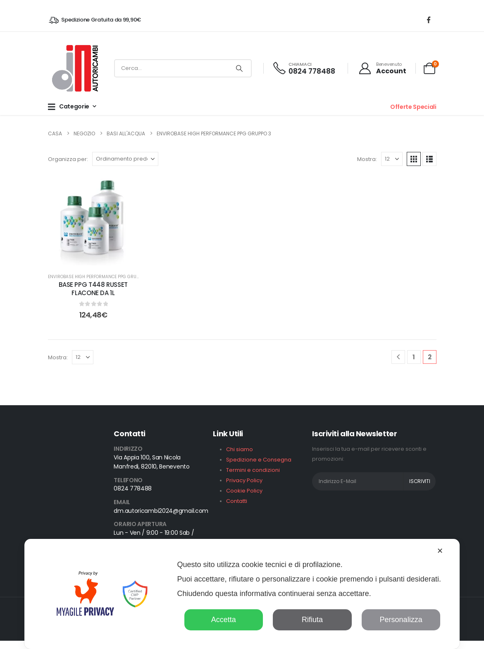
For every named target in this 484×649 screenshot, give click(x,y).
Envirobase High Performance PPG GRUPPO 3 (98, 277)
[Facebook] (428, 20)
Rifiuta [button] (312, 619)
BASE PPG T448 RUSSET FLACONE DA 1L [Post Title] (93, 288)
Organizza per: (68, 159)
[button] (414, 159)
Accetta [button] (223, 619)
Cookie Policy (244, 491)
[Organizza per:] (125, 159)
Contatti (236, 501)
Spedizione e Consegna (258, 460)
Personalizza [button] (401, 619)
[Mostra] (392, 159)
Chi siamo (239, 449)
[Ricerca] (239, 68)
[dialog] (242, 594)
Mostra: (367, 159)
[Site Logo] (74, 68)
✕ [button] (440, 551)
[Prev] (398, 357)
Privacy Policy (244, 480)
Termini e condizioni (253, 470)
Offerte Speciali (413, 107)
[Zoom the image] (74, 481)
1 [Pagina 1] (413, 357)
